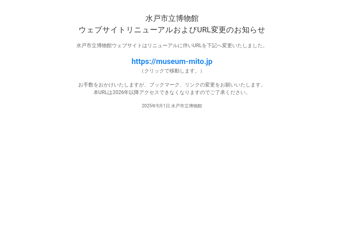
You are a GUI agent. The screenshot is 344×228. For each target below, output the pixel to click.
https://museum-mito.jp (172, 61)
